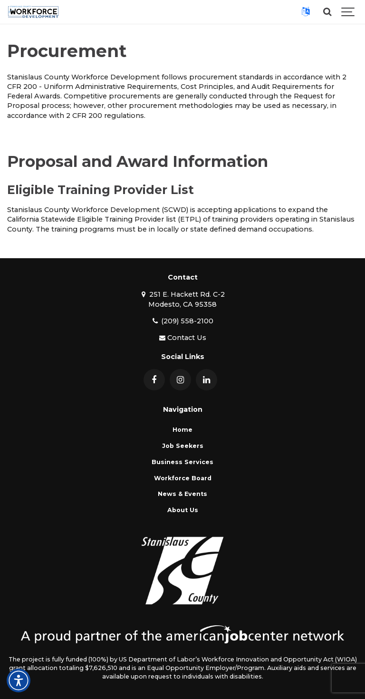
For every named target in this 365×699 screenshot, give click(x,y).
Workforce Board (182, 478)
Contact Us (182, 337)
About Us (182, 510)
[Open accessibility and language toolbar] (18, 680)
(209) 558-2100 (182, 321)
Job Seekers (182, 445)
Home (182, 429)
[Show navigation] (348, 12)
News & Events (182, 493)
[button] (305, 12)
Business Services (182, 462)
